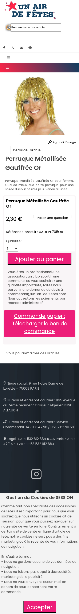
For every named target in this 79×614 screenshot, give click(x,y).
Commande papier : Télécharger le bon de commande (39, 324)
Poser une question (52, 217)
